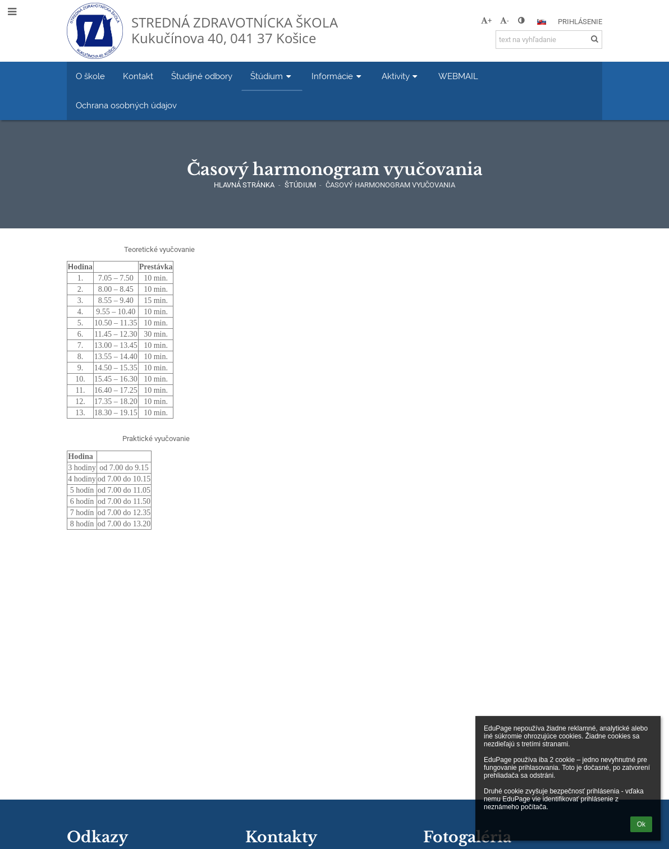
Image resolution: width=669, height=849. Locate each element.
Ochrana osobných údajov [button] (126, 105)
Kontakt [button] (138, 76)
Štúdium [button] (272, 76)
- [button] (504, 20)
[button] (541, 22)
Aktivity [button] (401, 76)
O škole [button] (90, 76)
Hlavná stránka (244, 185)
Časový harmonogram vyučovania (390, 185)
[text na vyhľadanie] (549, 39)
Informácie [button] (337, 76)
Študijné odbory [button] (201, 76)
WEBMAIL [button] (458, 76)
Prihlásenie (580, 21)
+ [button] (486, 20)
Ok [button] (641, 824)
